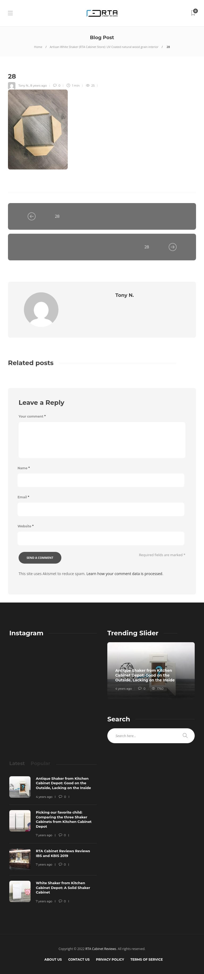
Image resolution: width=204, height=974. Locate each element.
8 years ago (38, 85)
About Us (53, 959)
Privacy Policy (110, 959)
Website (25, 526)
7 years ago (44, 835)
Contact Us (79, 959)
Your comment (32, 416)
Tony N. (23, 85)
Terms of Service (146, 959)
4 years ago (123, 688)
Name (24, 468)
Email (23, 497)
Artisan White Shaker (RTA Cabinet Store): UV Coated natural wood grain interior (104, 47)
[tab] (17, 763)
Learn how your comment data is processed (124, 573)
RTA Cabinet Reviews (101, 949)
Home (38, 47)
